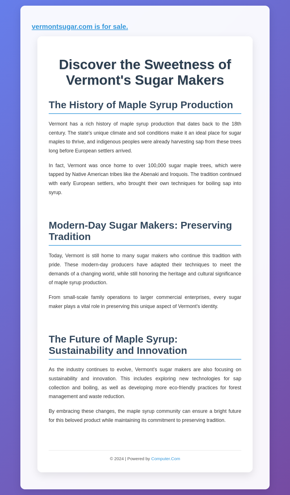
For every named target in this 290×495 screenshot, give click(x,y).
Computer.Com (165, 458)
